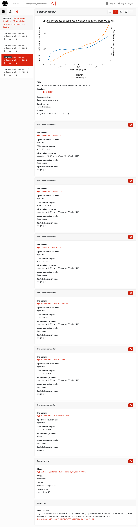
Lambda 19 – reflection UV (50, 135)
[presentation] (48, 149)
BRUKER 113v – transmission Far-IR (53, 415)
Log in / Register (126, 3)
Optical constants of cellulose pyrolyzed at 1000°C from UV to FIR (16, 72)
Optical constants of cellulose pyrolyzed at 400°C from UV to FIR (16, 36)
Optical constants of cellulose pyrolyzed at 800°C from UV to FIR (16, 60)
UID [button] (110, 12)
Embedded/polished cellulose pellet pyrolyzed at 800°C (61, 471)
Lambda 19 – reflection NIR (50, 247)
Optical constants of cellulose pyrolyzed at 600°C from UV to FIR (16, 48)
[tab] (3, 11)
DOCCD (48, 92)
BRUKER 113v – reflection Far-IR (52, 359)
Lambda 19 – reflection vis (49, 191)
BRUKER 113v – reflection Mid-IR (52, 303)
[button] (110, 3)
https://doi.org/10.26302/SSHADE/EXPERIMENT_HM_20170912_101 (65, 519)
